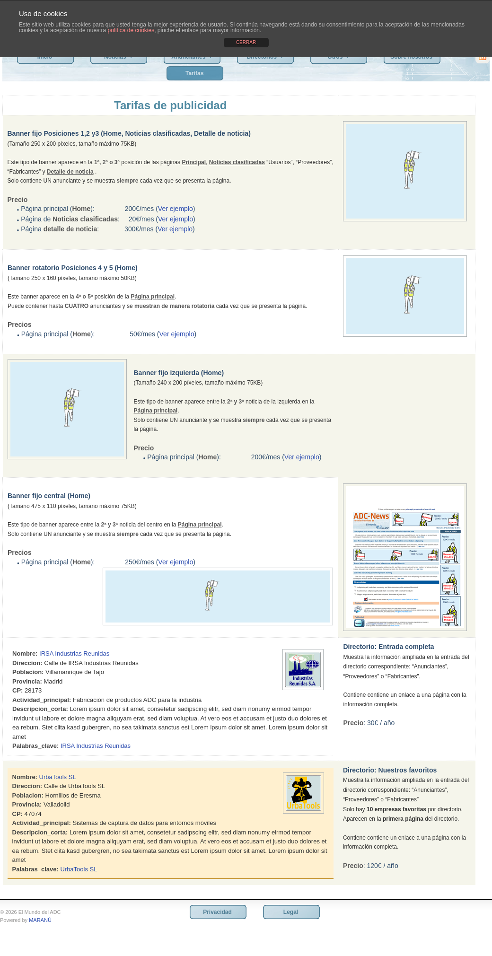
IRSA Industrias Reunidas (74, 653)
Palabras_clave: (35, 745)
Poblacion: (28, 671)
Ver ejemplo (175, 208)
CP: (17, 690)
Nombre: (24, 653)
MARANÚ (40, 920)
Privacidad (217, 912)
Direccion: (27, 663)
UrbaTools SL (57, 777)
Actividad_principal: (41, 699)
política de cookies (130, 30)
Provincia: (27, 681)
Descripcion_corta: (40, 708)
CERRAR (246, 42)
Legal (290, 912)
